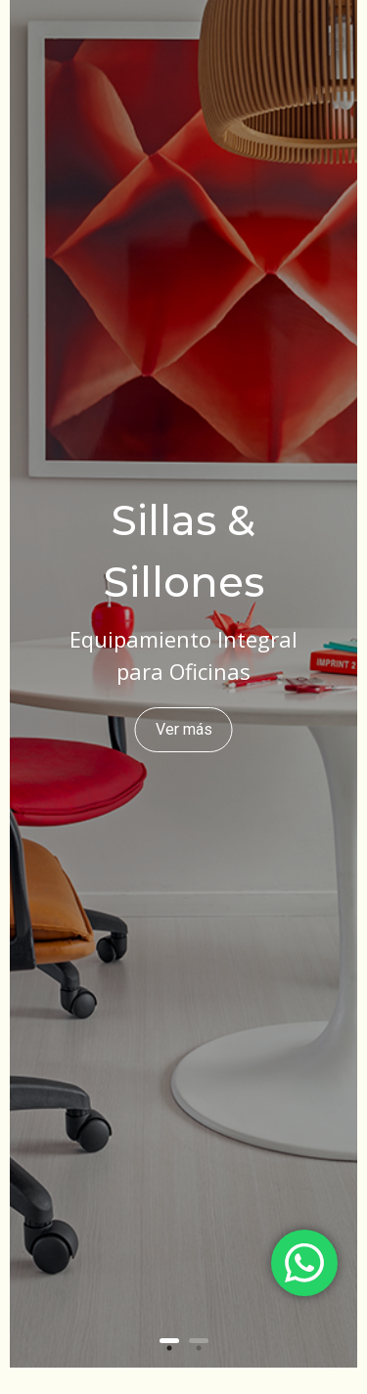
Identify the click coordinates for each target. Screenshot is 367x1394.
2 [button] (198, 1340)
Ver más (184, 729)
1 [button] (169, 1340)
